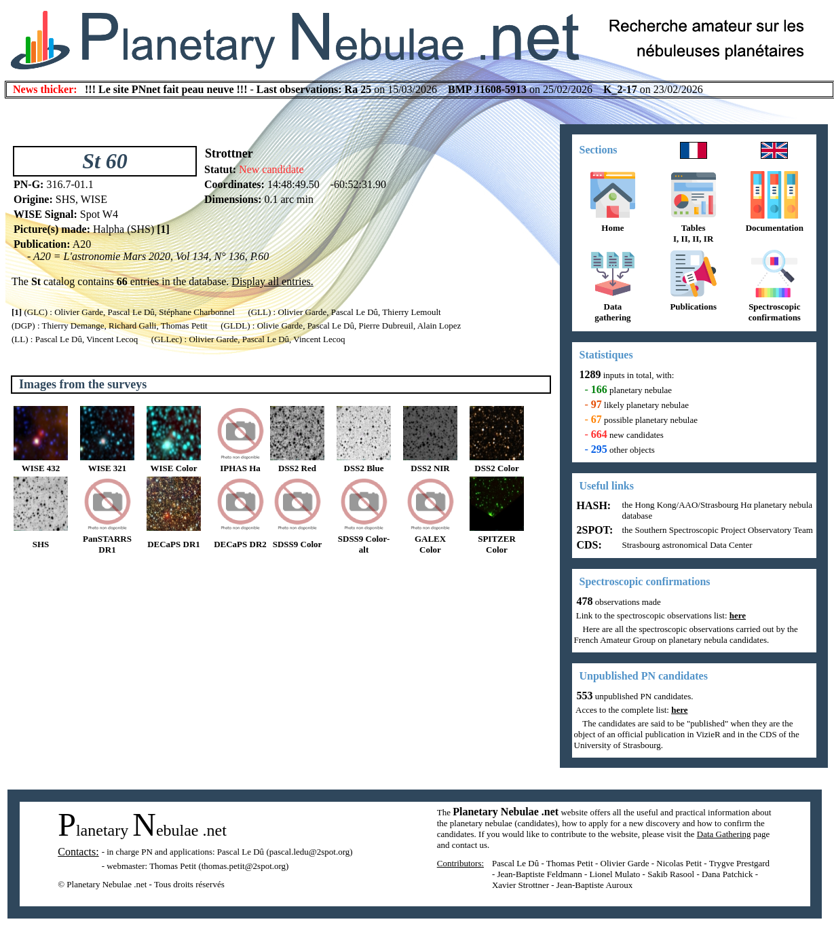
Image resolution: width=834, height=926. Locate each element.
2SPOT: (593, 530)
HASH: (592, 505)
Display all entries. (272, 281)
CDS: (588, 545)
